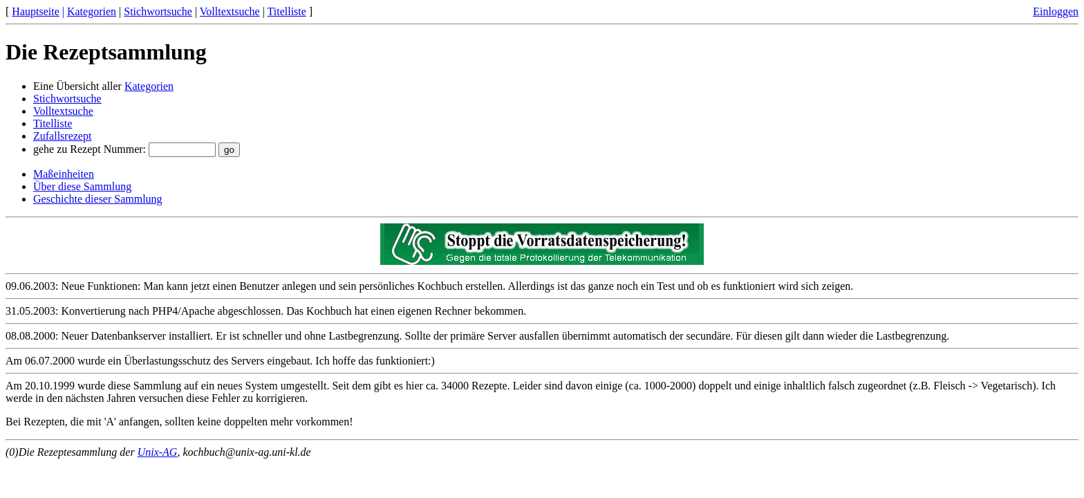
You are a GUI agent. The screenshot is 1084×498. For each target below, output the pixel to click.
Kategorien (91, 11)
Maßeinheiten (63, 174)
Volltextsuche (230, 11)
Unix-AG (158, 452)
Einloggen (1055, 11)
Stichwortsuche (158, 11)
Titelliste (287, 11)
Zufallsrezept (62, 136)
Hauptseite (35, 11)
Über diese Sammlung (82, 186)
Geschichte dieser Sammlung (97, 199)
